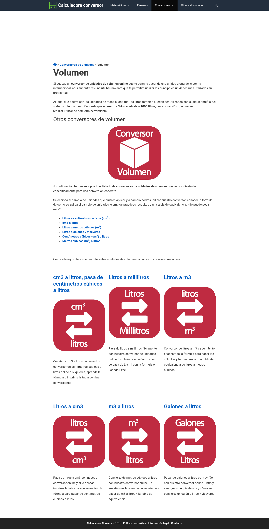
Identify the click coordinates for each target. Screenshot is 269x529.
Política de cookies (134, 523)
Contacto (176, 523)
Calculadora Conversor (100, 523)
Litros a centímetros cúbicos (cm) (85, 218)
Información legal (158, 523)
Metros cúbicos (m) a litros (81, 241)
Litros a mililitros (129, 277)
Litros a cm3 (68, 406)
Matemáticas (122, 5)
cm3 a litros (70, 222)
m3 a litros (121, 406)
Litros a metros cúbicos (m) (81, 227)
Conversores (166, 5)
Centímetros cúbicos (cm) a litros (85, 236)
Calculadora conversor (80, 5)
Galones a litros (182, 406)
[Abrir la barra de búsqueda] (216, 5)
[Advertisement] (134, 38)
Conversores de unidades (77, 64)
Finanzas (142, 5)
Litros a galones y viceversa (81, 232)
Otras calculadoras (196, 5)
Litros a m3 (177, 277)
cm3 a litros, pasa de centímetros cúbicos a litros (78, 283)
